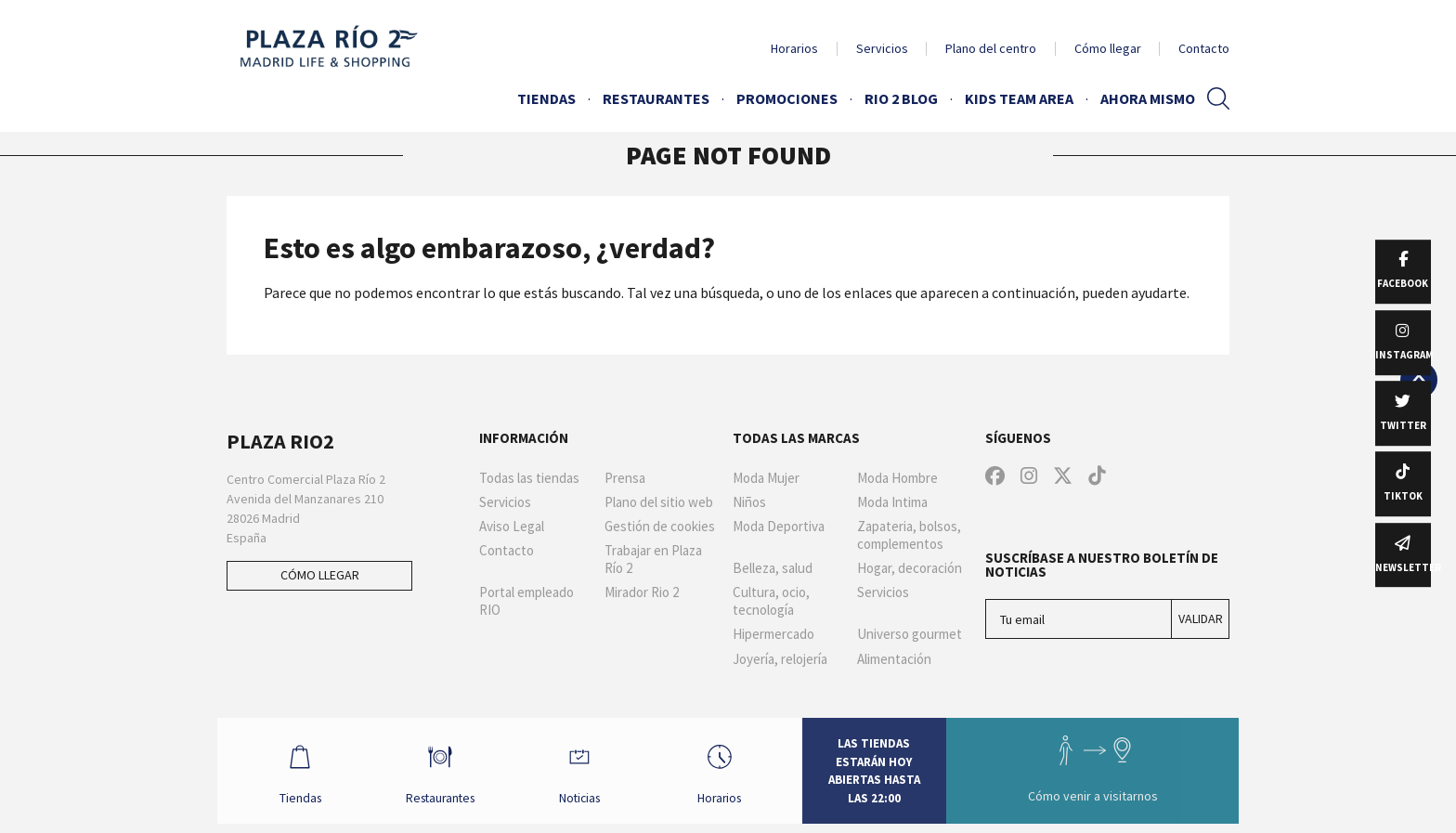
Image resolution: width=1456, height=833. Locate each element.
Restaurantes (656, 98)
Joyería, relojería (780, 659)
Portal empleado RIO (526, 601)
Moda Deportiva (779, 526)
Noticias (588, 774)
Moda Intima (892, 502)
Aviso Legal (511, 526)
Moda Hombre (897, 478)
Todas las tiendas (529, 478)
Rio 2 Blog (901, 98)
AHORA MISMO (1147, 98)
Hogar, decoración (909, 568)
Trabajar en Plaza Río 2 (653, 559)
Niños (749, 502)
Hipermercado (773, 634)
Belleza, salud (772, 568)
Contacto (1203, 48)
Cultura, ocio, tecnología (771, 601)
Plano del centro (990, 48)
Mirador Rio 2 (641, 592)
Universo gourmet (909, 634)
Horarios (794, 48)
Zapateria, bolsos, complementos (909, 535)
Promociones (787, 98)
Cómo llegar (1107, 48)
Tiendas (546, 98)
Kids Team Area (1019, 98)
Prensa (624, 478)
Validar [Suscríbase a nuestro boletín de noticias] (1200, 618)
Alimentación (894, 659)
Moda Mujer (766, 478)
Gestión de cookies (659, 526)
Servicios (882, 48)
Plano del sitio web (658, 502)
